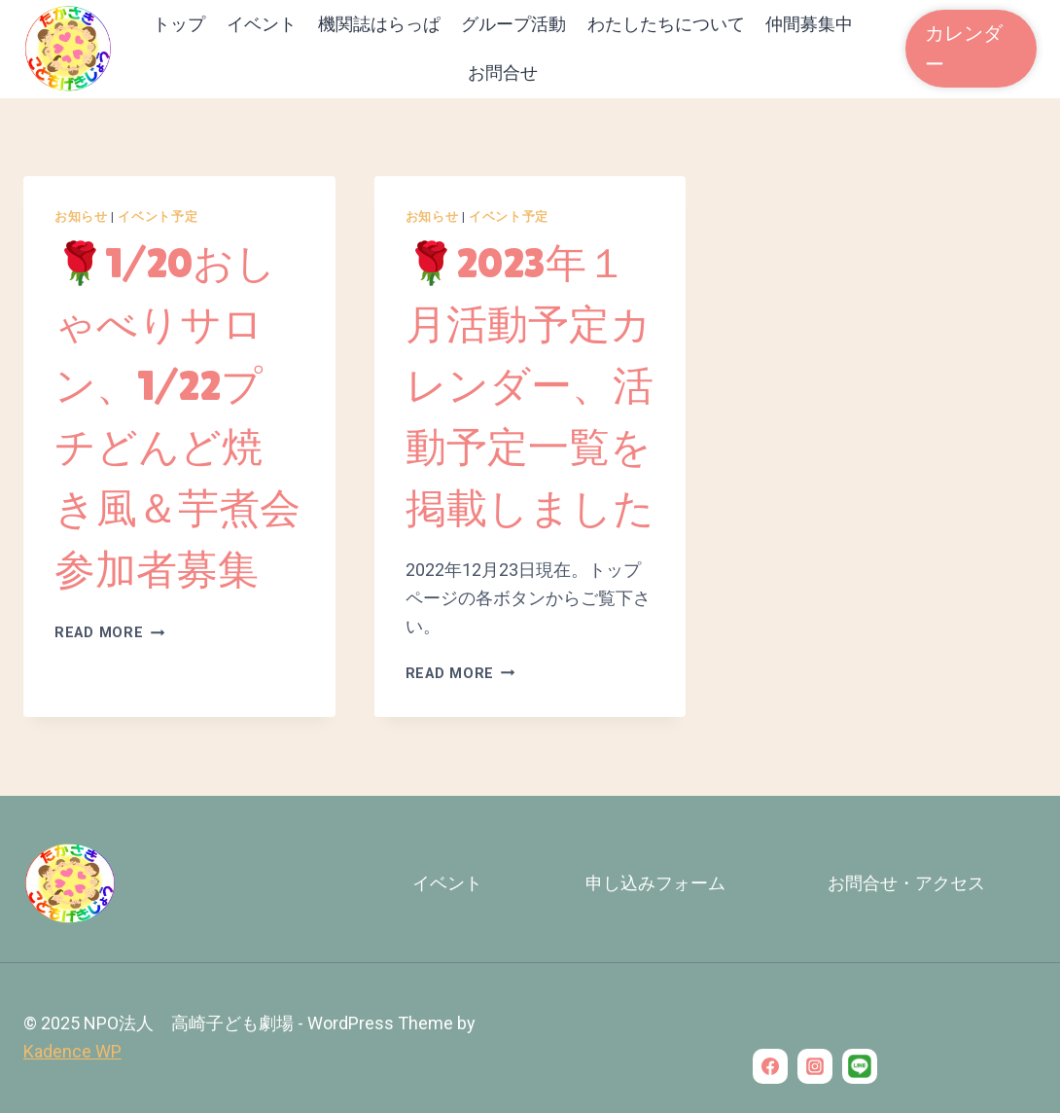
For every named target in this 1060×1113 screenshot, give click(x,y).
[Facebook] (770, 1066)
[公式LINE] (859, 1066)
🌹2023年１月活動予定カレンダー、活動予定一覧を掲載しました (530, 385)
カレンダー (964, 48)
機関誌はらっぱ (379, 24)
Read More (109, 633)
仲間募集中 (809, 24)
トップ (179, 24)
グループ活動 (513, 24)
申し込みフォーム (655, 883)
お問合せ (503, 72)
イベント (262, 24)
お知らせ (81, 216)
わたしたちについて (666, 24)
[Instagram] (814, 1066)
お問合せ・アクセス (906, 883)
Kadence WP (72, 1051)
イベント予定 (157, 216)
